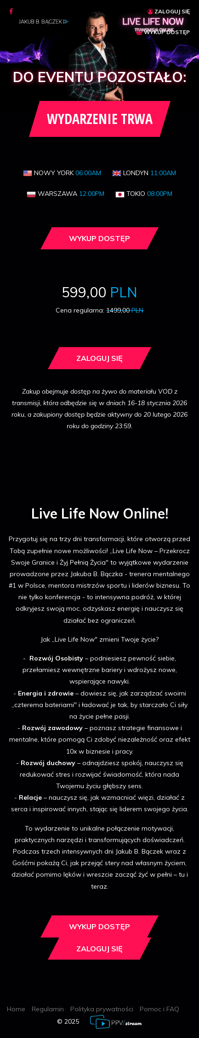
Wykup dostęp (99, 238)
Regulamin (48, 1009)
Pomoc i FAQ (159, 1009)
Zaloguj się (99, 358)
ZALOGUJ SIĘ (169, 11)
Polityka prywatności (101, 1009)
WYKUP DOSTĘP (163, 32)
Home (16, 1009)
